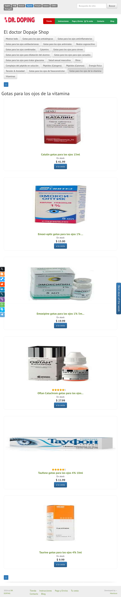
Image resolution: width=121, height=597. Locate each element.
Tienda (49, 21)
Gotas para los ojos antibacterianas (22, 44)
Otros (77, 60)
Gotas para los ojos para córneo (68, 49)
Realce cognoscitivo (85, 44)
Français (38, 6)
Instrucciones (63, 21)
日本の (54, 6)
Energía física (95, 65)
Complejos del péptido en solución (22, 65)
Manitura (113, 593)
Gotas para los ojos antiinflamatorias (75, 38)
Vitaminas (10, 76)
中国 (14, 6)
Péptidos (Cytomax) (75, 65)
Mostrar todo (12, 38)
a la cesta (60, 166)
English (7, 6)
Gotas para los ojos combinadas (20, 49)
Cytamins (44, 49)
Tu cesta (88, 21)
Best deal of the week (119, 298)
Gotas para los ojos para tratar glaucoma (25, 60)
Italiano (46, 6)
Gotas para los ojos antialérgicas (38, 38)
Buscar (112, 5)
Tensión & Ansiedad (15, 71)
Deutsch (21, 6)
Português (8, 9)
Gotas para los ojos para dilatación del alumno (27, 54)
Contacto (100, 21)
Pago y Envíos (77, 21)
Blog (112, 21)
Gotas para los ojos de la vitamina (85, 71)
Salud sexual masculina (60, 60)
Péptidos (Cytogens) (52, 65)
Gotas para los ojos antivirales (57, 44)
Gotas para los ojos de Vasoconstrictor (47, 71)
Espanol (29, 6)
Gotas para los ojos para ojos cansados (72, 54)
